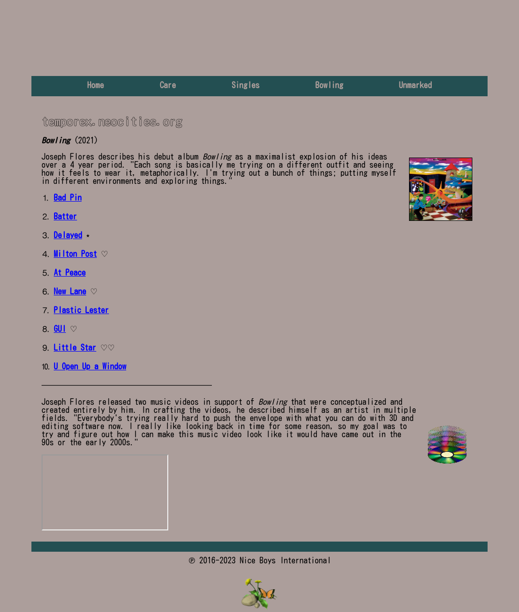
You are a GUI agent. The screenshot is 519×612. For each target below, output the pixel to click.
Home (95, 85)
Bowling (329, 85)
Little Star (75, 347)
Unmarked (415, 85)
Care (168, 85)
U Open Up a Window (90, 366)
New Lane (70, 291)
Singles (246, 85)
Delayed (68, 235)
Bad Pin (68, 198)
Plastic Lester (81, 310)
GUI (60, 329)
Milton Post (75, 254)
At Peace (70, 273)
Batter (65, 216)
